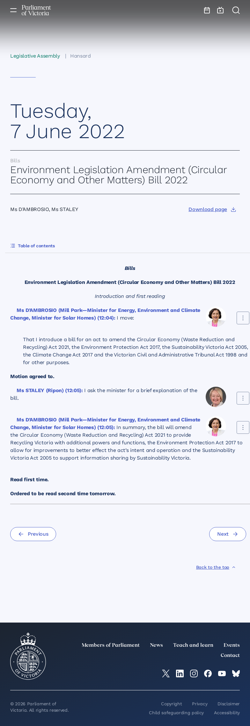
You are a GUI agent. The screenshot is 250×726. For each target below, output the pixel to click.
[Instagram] (194, 673)
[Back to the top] (216, 567)
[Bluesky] (236, 673)
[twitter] (165, 673)
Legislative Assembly (35, 56)
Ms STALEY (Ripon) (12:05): (50, 390)
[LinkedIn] (179, 673)
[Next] (227, 534)
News (156, 645)
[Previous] (33, 534)
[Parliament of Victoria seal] (28, 656)
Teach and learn (193, 645)
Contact (230, 655)
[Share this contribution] (243, 318)
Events (232, 645)
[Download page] (212, 209)
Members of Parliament (111, 645)
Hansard (80, 56)
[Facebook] (208, 673)
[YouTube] (222, 673)
